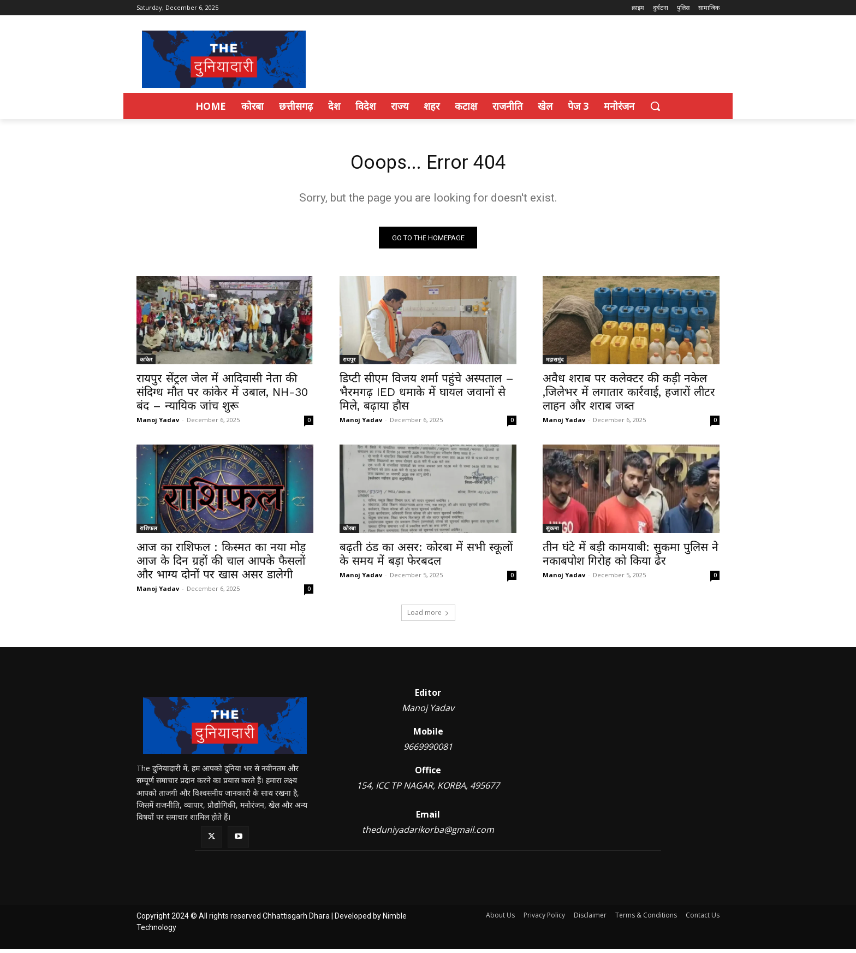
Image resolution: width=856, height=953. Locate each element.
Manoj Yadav (157, 423)
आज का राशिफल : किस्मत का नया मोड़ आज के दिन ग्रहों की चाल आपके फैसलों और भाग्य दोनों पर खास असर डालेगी (221, 564)
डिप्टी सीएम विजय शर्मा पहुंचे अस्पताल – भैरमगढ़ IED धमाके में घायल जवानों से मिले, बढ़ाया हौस (427, 395)
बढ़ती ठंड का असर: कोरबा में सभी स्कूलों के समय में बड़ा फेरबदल (426, 557)
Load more (428, 616)
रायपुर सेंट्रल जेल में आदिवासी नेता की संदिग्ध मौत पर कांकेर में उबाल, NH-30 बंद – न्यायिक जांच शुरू (222, 395)
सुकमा (552, 532)
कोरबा (349, 532)
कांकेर (146, 363)
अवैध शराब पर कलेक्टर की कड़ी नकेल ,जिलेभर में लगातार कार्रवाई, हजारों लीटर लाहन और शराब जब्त (629, 395)
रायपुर (349, 363)
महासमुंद (554, 363)
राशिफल (148, 532)
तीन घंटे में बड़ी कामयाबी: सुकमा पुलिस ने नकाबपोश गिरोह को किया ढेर (630, 557)
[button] (655, 106)
